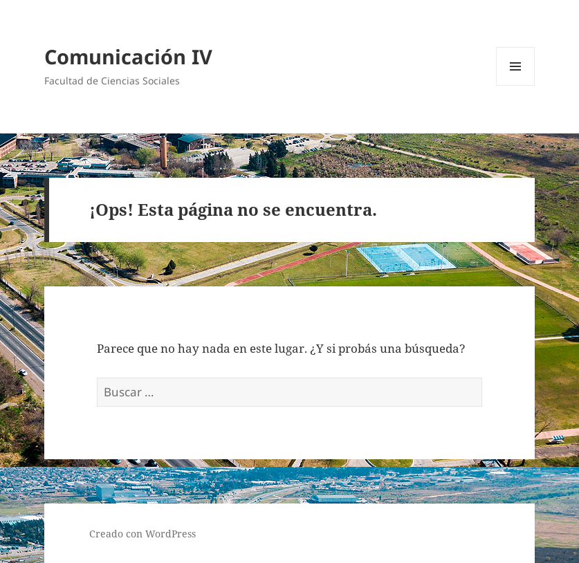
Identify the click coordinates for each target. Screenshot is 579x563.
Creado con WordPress (142, 533)
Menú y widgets (516, 85)
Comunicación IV (128, 56)
